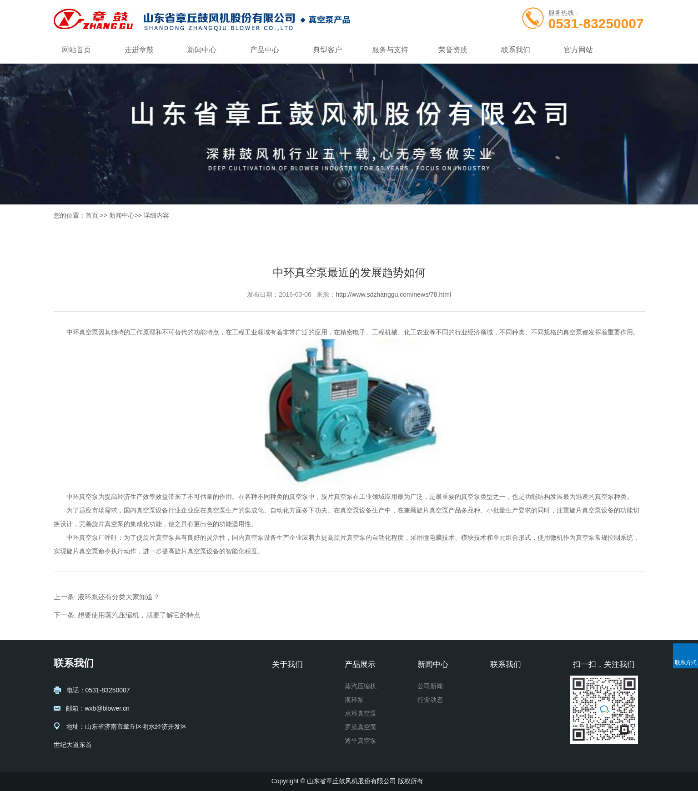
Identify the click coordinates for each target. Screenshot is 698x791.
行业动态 (430, 699)
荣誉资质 (452, 50)
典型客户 (327, 50)
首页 (91, 215)
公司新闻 (430, 686)
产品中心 (264, 50)
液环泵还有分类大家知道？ (119, 597)
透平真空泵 (361, 740)
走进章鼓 (139, 50)
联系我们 (515, 50)
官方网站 (578, 50)
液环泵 (354, 699)
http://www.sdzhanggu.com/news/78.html (393, 294)
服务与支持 (390, 50)
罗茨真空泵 (361, 727)
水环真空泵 (361, 713)
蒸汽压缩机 (361, 686)
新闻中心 (201, 50)
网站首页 (76, 50)
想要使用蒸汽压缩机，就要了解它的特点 (139, 615)
